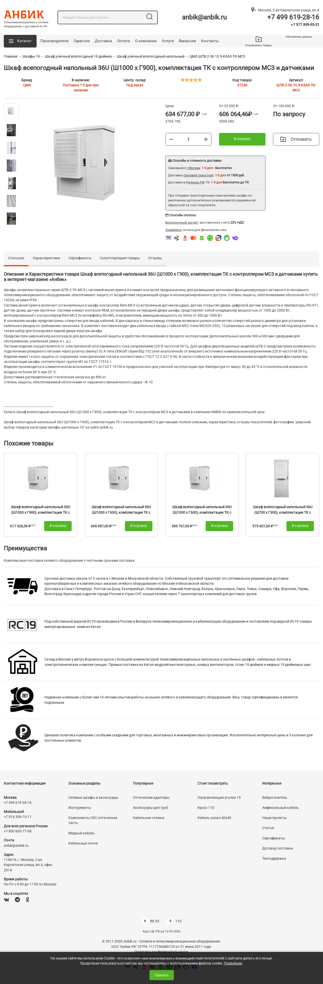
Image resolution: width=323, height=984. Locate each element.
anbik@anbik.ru (204, 17)
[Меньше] (171, 139)
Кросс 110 (206, 808)
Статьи (268, 828)
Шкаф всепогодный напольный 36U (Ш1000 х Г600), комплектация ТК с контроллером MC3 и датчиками (121, 512)
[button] (20, 41)
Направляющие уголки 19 (219, 797)
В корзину (242, 139)
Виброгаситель (274, 797)
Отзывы (155, 258)
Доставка (103, 41)
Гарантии (82, 41)
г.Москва (193, 168)
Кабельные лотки (83, 843)
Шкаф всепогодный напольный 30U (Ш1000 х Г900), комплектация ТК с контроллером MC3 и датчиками (40, 512)
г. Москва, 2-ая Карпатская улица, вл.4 (285, 10)
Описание (16, 258)
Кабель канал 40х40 (214, 818)
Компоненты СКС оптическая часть (92, 820)
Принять (161, 975)
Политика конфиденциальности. (161, 952)
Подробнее (233, 963)
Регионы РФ (195, 182)
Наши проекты (274, 818)
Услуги (168, 41)
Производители (54, 41)
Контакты (210, 41)
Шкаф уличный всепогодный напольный (150, 56)
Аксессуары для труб (150, 808)
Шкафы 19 (31, 56)
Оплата (123, 41)
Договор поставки (277, 848)
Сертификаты (80, 258)
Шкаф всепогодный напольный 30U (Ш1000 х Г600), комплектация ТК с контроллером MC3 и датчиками (202, 512)
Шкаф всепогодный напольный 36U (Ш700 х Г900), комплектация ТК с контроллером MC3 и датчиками (282, 512)
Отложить (296, 139)
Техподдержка (274, 858)
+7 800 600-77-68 (18, 831)
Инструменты (79, 808)
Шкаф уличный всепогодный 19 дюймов (78, 56)
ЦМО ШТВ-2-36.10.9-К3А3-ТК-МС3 (217, 56)
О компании (146, 41)
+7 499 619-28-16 (293, 17)
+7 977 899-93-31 (305, 24)
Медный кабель (81, 833)
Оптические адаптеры (151, 797)
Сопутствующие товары (120, 258)
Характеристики (46, 258)
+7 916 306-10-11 (18, 817)
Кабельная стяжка (148, 818)
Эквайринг (173, 230)
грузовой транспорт (198, 175)
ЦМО (27, 85)
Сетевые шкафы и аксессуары (93, 797)
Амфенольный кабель (280, 808)
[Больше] (206, 139)
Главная (10, 56)
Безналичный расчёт (181, 222)
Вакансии (187, 41)
